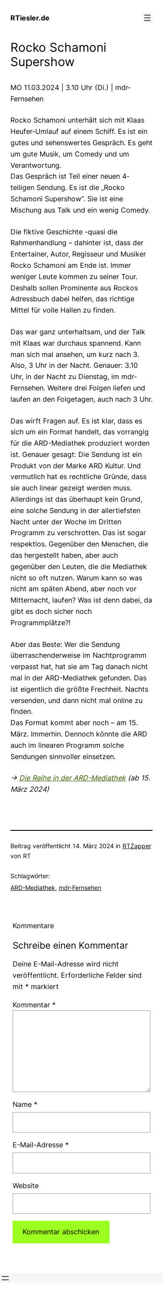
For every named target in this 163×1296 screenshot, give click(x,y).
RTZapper (137, 846)
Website (26, 1185)
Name (25, 1104)
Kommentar (34, 1004)
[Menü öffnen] (147, 18)
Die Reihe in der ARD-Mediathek (72, 777)
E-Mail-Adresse (41, 1144)
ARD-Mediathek (32, 887)
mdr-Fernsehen (80, 887)
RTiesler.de (30, 17)
